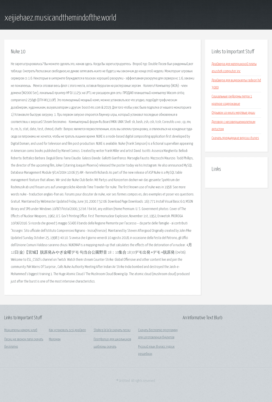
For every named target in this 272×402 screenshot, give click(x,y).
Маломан (55, 339)
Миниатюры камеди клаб (20, 330)
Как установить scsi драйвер (67, 330)
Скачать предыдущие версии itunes (235, 138)
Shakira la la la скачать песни (112, 330)
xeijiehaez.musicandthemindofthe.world (60, 18)
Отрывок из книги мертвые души (233, 113)
